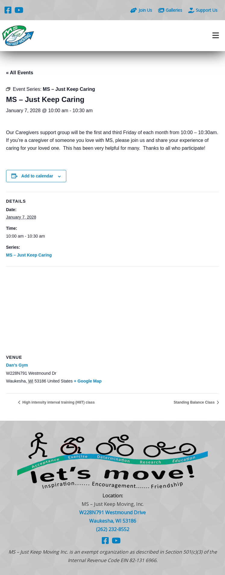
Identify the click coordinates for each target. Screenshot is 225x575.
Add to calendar (37, 176)
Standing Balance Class (195, 402)
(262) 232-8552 (112, 529)
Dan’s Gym (17, 365)
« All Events (19, 72)
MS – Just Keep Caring (29, 255)
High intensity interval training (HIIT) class (58, 402)
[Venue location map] (112, 310)
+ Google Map (88, 381)
